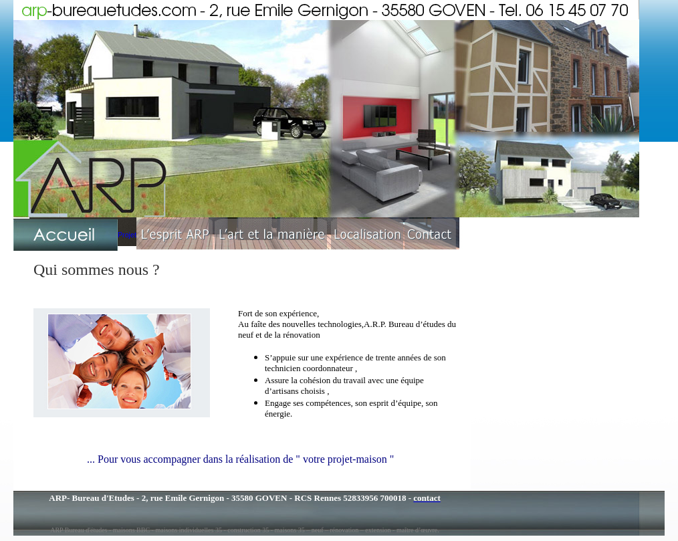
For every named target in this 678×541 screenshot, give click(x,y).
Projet (127, 235)
